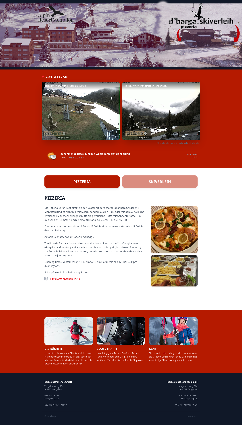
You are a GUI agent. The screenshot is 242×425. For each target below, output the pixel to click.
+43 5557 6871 (117, 220)
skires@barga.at (189, 398)
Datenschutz (192, 416)
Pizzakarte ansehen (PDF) (65, 279)
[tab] (82, 181)
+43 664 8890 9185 (188, 395)
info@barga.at (51, 398)
